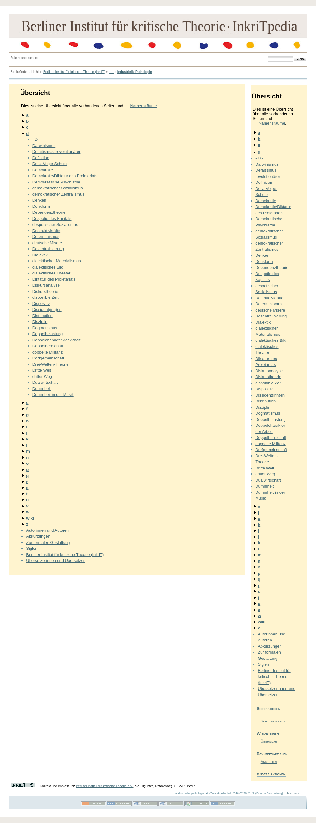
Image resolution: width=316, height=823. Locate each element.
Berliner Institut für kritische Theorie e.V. (104, 786)
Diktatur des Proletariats (54, 279)
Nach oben (293, 793)
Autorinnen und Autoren (47, 530)
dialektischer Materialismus (56, 261)
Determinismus (45, 236)
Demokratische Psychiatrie (56, 182)
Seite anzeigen (273, 721)
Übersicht (269, 741)
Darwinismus (43, 145)
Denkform (41, 206)
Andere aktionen (271, 774)
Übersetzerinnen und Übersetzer (55, 560)
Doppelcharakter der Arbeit (56, 340)
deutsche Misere (47, 242)
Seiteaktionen (269, 708)
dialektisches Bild (48, 267)
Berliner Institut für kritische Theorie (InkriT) (74, 72)
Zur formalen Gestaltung (48, 542)
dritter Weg (42, 376)
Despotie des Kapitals (52, 218)
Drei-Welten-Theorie (50, 364)
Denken (39, 200)
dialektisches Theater (51, 273)
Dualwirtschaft (45, 382)
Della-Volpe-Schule (49, 163)
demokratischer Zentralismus (58, 194)
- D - (36, 139)
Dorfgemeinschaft (48, 358)
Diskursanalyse (46, 285)
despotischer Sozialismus (55, 224)
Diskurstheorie (45, 291)
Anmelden (269, 761)
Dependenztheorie (48, 212)
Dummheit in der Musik (53, 394)
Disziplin (39, 321)
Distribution (42, 315)
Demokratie (42, 170)
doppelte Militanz (47, 352)
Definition (40, 157)
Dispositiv (41, 303)
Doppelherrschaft (47, 346)
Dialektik (40, 255)
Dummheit (41, 388)
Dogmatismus (44, 328)
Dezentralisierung (48, 248)
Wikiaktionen (268, 733)
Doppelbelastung (47, 333)
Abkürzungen (38, 536)
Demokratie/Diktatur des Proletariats (64, 176)
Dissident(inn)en (47, 309)
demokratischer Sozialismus (57, 188)
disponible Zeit (45, 297)
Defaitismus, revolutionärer (56, 151)
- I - (111, 72)
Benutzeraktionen (271, 753)
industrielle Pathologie (134, 72)
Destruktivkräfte (46, 230)
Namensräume (143, 105)
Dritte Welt (41, 370)
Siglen (31, 548)
